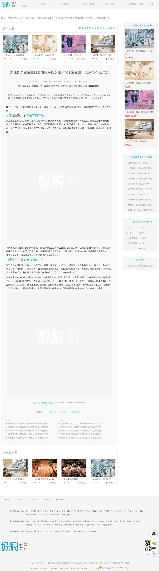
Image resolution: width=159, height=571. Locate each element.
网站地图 (60, 499)
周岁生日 (79, 525)
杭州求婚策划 (79, 531)
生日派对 (129, 233)
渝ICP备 (89, 568)
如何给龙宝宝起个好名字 (138, 163)
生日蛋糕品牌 (43, 521)
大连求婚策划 (91, 531)
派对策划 (142, 243)
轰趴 (99, 525)
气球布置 (117, 521)
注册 (141, 4)
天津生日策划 (55, 511)
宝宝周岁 (109, 521)
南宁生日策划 (67, 515)
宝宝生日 (18, 259)
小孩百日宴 (99, 521)
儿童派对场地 (88, 521)
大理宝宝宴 (29, 18)
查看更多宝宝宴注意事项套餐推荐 (95, 28)
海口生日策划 (140, 511)
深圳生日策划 (128, 511)
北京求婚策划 (31, 531)
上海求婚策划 (43, 531)
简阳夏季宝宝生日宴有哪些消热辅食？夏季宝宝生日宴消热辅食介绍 (84, 427)
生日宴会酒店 (131, 243)
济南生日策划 (91, 511)
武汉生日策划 (43, 515)
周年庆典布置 (69, 525)
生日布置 (109, 4)
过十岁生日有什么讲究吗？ (139, 173)
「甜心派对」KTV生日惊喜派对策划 (139, 112)
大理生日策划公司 (14, 18)
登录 (151, 4)
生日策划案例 (87, 4)
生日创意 (29, 525)
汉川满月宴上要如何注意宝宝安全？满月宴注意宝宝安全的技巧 (84, 438)
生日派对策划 (65, 563)
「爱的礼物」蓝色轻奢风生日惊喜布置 (139, 52)
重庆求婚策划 (67, 531)
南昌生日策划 (104, 511)
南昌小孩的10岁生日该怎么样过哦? (142, 210)
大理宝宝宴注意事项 (45, 18)
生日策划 (132, 4)
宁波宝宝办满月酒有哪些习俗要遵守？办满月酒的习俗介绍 (84, 431)
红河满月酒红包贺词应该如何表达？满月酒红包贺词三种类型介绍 (31, 427)
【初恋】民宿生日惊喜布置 (136, 141)
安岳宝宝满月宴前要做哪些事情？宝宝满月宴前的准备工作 (84, 434)
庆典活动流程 (31, 521)
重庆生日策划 (67, 511)
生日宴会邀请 (131, 238)
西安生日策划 (55, 515)
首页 (43, 4)
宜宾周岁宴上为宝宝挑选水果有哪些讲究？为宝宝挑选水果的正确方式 (84, 423)
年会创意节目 (107, 525)
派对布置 (53, 521)
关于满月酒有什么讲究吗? (138, 184)
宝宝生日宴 (19, 115)
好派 (50, 563)
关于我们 (7, 499)
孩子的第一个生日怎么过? (138, 194)
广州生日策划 (116, 511)
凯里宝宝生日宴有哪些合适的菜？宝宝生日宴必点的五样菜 (31, 431)
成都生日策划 (31, 515)
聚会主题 (58, 525)
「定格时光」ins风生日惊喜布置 (138, 83)
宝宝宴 (141, 233)
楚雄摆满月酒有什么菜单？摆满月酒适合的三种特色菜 (30, 423)
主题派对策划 (90, 525)
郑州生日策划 (79, 511)
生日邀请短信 (48, 525)
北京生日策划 (31, 511)
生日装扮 (37, 525)
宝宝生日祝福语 (65, 521)
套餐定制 (65, 4)
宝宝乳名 (137, 521)
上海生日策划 (43, 511)
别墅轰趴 (142, 248)
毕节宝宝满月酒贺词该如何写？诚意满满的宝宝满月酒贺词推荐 (31, 434)
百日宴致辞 (127, 521)
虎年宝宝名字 (131, 248)
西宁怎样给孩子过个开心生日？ (141, 189)
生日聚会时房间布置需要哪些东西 (142, 168)
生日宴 (63, 412)
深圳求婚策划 (55, 531)
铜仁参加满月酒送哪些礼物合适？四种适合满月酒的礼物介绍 (31, 438)
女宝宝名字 (76, 521)
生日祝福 (142, 238)
